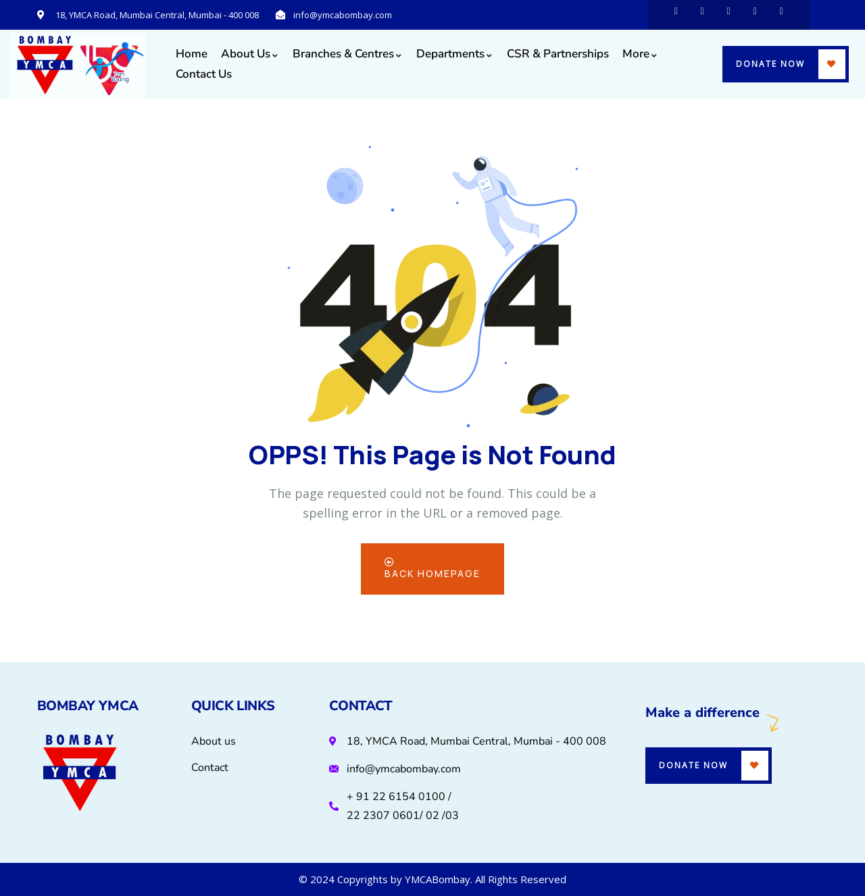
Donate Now (770, 64)
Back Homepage (432, 568)
